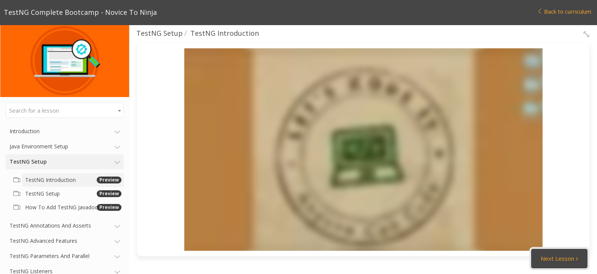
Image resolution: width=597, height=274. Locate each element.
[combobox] (65, 110)
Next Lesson (557, 258)
